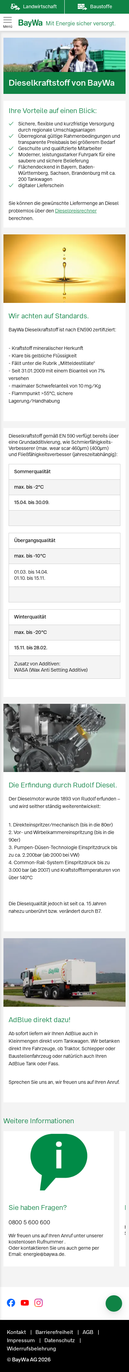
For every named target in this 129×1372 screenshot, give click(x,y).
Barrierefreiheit (54, 1332)
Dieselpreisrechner (76, 211)
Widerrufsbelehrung (31, 1349)
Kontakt (17, 1332)
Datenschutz (60, 1340)
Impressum (21, 1340)
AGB (88, 1332)
